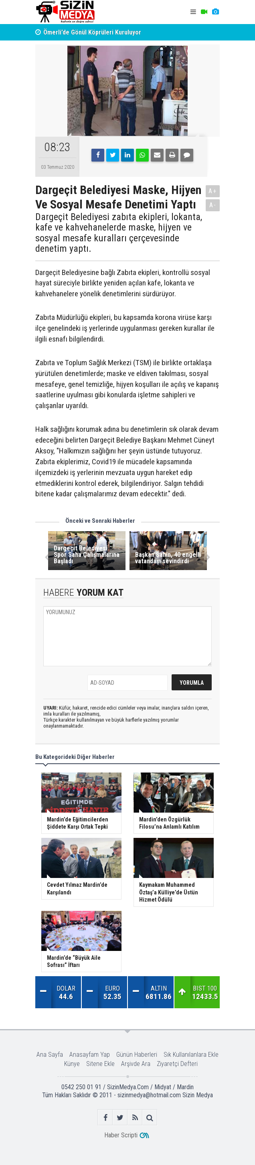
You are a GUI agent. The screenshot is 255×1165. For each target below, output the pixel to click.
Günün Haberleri (136, 1054)
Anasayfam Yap (89, 1054)
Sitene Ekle (100, 1064)
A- (213, 205)
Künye (72, 1064)
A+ (212, 191)
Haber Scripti (121, 1135)
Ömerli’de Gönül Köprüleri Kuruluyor (92, 32)
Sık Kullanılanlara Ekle (191, 1054)
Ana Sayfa (49, 1054)
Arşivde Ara (135, 1064)
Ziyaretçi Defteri (177, 1064)
